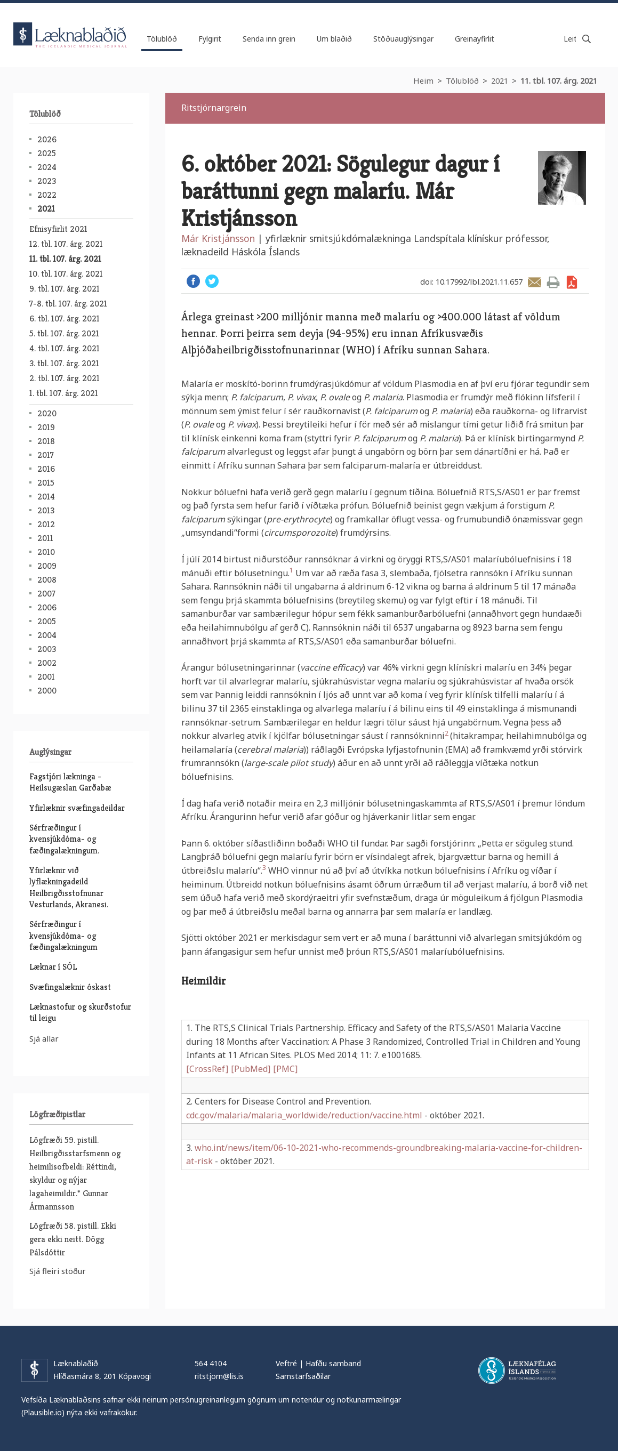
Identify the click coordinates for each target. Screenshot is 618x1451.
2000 (47, 690)
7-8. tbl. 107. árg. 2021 (68, 303)
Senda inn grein (269, 39)
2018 (46, 441)
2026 (47, 139)
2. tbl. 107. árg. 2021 (64, 378)
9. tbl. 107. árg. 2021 (64, 288)
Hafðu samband (333, 1363)
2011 (45, 538)
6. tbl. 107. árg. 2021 (64, 318)
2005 (46, 621)
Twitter (212, 281)
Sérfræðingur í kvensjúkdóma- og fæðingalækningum (63, 935)
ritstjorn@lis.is (219, 1376)
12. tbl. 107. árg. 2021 (66, 243)
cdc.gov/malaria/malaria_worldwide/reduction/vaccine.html (304, 1115)
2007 (46, 593)
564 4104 (211, 1363)
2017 (45, 455)
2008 (47, 579)
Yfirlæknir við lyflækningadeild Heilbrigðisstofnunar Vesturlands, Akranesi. (68, 887)
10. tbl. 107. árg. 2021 (66, 273)
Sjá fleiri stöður (57, 1270)
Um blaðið (334, 39)
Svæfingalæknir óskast (70, 987)
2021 (499, 80)
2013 (45, 510)
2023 (46, 181)
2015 (45, 482)
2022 (47, 194)
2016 (46, 468)
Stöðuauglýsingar (403, 39)
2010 (46, 552)
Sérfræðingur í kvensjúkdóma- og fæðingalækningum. (64, 839)
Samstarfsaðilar (303, 1376)
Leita (586, 39)
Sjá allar (44, 1038)
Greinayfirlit (474, 39)
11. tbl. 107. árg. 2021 (558, 80)
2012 (46, 524)
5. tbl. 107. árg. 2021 (64, 333)
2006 (47, 607)
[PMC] (285, 1069)
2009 (47, 565)
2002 (47, 662)
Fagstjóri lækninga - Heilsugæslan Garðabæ (70, 782)
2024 (47, 167)
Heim (423, 80)
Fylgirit (209, 39)
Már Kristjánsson (218, 238)
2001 (46, 676)
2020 (47, 413)
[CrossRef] (207, 1069)
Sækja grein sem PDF (572, 282)
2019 (46, 427)
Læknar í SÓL (53, 966)
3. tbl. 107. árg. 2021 (64, 363)
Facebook (193, 281)
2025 (46, 153)
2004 (47, 635)
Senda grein (534, 282)
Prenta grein (553, 282)
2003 (46, 649)
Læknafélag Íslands (517, 1370)
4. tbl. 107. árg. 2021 (64, 348)
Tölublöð (462, 80)
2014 (46, 496)
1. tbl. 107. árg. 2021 (63, 393)
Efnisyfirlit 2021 (58, 229)
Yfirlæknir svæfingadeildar (77, 807)
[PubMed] (250, 1069)
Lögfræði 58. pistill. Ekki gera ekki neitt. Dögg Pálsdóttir (72, 1239)
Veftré (286, 1363)
